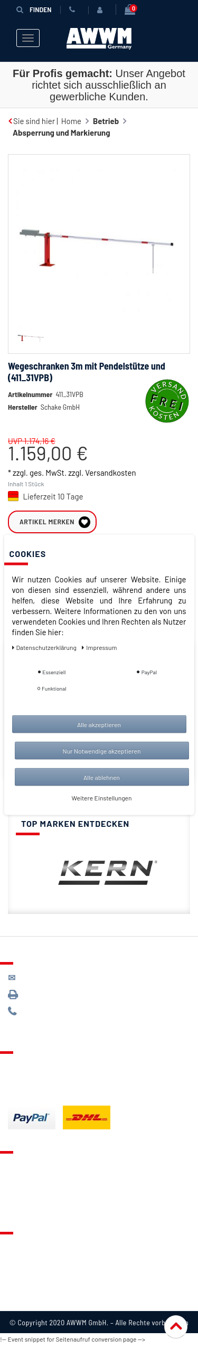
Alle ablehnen (101, 776)
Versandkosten (110, 488)
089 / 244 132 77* (48, 1015)
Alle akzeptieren (99, 724)
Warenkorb (27, 1196)
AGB (15, 1276)
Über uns (23, 1250)
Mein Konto (27, 1209)
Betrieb (106, 121)
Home (71, 121)
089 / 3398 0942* (48, 998)
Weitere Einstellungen (102, 797)
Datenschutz (30, 1263)
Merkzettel (26, 1182)
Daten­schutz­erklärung (45, 646)
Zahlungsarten (33, 1083)
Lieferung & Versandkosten (56, 1069)
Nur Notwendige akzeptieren (102, 750)
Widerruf (23, 1290)
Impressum (27, 1303)
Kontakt (21, 1169)
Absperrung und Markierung (61, 132)
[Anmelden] (102, 10)
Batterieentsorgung (42, 1096)
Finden (33, 9)
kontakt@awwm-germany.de (65, 981)
